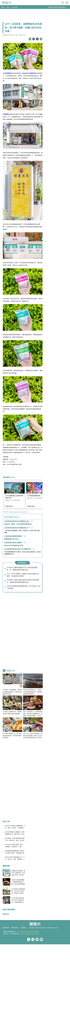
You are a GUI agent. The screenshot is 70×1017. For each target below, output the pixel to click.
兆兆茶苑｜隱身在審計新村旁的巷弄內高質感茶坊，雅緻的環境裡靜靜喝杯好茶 (23, 581)
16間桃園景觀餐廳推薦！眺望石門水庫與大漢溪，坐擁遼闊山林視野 (14, 852)
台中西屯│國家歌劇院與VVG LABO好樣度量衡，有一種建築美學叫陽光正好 (22, 569)
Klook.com (6, 914)
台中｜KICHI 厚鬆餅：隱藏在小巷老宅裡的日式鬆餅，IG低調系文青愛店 (23, 575)
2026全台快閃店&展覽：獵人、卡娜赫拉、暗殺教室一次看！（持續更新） (14, 846)
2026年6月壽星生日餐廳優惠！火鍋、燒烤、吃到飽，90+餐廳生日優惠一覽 (15, 827)
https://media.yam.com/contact (29, 933)
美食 (8, 7)
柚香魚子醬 (22, 35)
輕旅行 (6, 2)
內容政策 (23, 927)
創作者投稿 (5, 927)
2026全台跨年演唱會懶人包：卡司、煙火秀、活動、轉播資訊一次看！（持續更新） (15, 858)
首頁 (2, 7)
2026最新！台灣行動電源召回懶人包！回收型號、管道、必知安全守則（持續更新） (15, 839)
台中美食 (14, 7)
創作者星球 (14, 927)
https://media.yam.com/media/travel (28, 931)
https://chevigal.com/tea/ (18, 512)
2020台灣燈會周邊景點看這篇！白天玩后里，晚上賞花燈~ (23, 587)
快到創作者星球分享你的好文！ (57, 7)
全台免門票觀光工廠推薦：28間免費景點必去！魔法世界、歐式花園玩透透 (14, 833)
